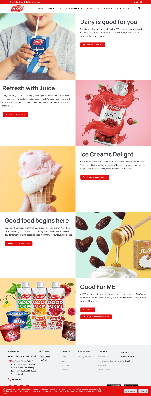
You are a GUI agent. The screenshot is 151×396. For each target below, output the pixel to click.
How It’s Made (74, 9)
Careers (108, 8)
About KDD (54, 9)
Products (93, 9)
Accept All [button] (143, 391)
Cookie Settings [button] (130, 391)
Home (40, 8)
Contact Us (123, 8)
